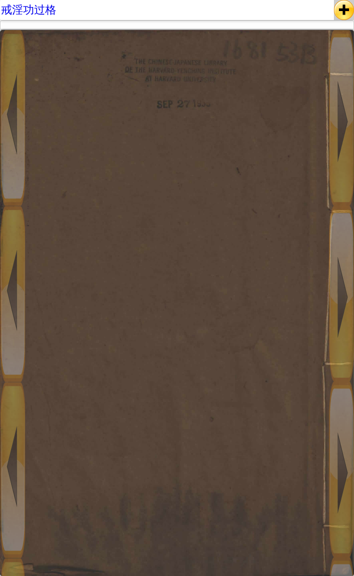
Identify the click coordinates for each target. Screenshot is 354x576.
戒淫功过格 (28, 10)
